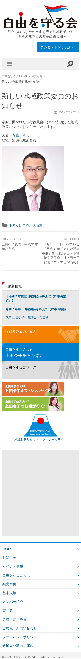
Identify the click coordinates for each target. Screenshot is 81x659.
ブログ (27, 225)
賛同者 (7, 610)
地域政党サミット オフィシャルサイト (40, 427)
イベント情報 (12, 566)
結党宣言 (9, 584)
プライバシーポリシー (19, 637)
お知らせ (16, 225)
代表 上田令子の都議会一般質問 (27, 317)
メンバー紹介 (12, 601)
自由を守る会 (21, 657)
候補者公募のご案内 (20, 331)
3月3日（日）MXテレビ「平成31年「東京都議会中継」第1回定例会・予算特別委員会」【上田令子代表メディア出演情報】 (60, 251)
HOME (7, 549)
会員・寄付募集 (14, 619)
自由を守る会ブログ (20, 367)
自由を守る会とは (16, 575)
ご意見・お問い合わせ (58, 47)
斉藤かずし (20, 135)
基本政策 (9, 593)
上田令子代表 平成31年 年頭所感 (21, 244)
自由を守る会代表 (40, 352)
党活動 (37, 225)
